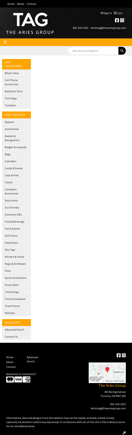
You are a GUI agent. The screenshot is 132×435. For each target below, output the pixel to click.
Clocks (9, 182)
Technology (12, 292)
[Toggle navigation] (5, 42)
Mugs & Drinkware (15, 263)
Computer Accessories (11, 191)
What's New (12, 73)
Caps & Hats (12, 175)
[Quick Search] (93, 51)
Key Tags (10, 249)
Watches (10, 313)
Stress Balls (12, 285)
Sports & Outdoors (16, 277)
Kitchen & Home (14, 256)
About (20, 3)
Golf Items (11, 235)
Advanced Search (14, 329)
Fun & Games (12, 228)
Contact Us (11, 336)
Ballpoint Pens (14, 91)
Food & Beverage (14, 221)
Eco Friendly (12, 207)
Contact (31, 3)
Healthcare (11, 242)
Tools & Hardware (15, 299)
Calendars (10, 161)
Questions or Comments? (21, 374)
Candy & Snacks (14, 168)
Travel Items (12, 306)
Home (11, 3)
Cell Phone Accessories (11, 82)
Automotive (12, 129)
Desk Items (11, 200)
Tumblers (10, 105)
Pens (8, 270)
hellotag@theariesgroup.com (108, 27)
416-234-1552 (80, 27)
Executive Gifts (13, 214)
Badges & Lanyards (16, 147)
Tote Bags (11, 98)
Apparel (9, 122)
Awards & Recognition (12, 138)
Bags (8, 154)
